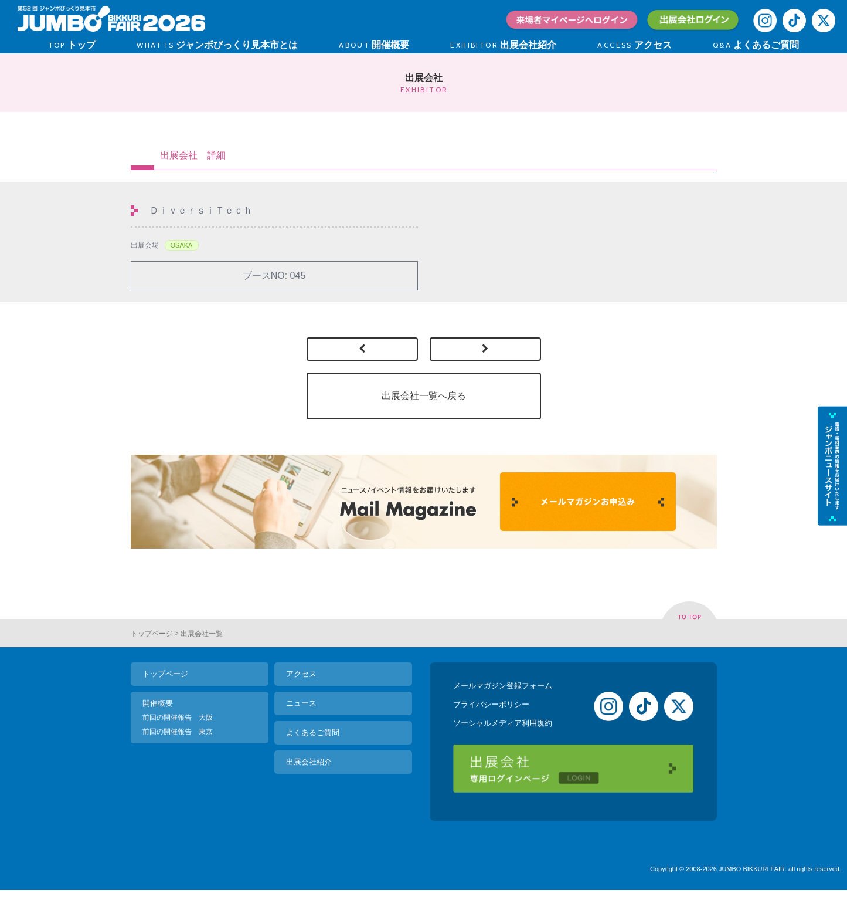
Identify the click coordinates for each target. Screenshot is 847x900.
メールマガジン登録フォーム (502, 685)
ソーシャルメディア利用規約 (502, 723)
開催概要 (157, 703)
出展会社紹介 (309, 761)
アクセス (301, 673)
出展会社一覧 (202, 634)
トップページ (152, 634)
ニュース (301, 703)
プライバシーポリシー (491, 704)
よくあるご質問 (312, 732)
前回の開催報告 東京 (177, 732)
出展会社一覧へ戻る (424, 396)
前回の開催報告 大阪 (177, 717)
